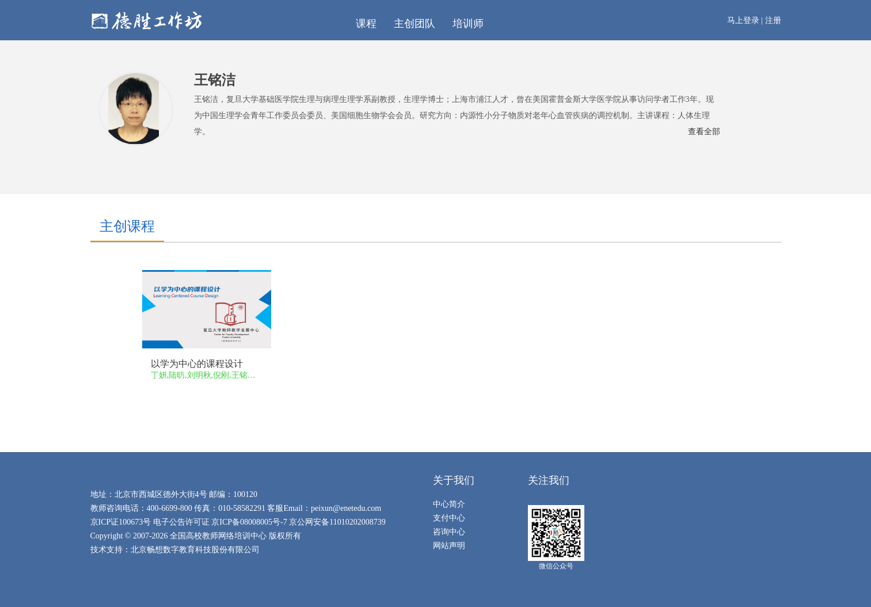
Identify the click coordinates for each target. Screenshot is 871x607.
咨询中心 (449, 532)
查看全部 (704, 131)
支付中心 (449, 518)
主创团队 (414, 23)
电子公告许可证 (182, 522)
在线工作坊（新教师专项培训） (211, 20)
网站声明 (449, 545)
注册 (773, 20)
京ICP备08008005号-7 (249, 522)
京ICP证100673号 (120, 522)
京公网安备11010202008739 (337, 522)
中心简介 (449, 504)
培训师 (468, 23)
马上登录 (743, 20)
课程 (366, 23)
